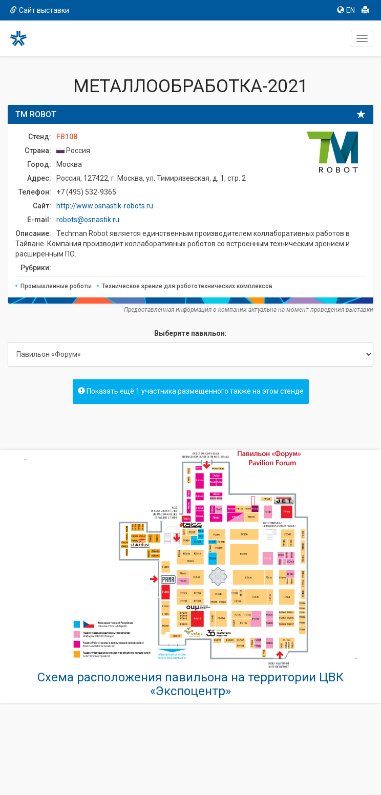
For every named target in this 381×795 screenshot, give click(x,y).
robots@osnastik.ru (87, 220)
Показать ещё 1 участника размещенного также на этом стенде (191, 391)
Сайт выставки (39, 10)
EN (346, 10)
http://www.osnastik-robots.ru (104, 206)
